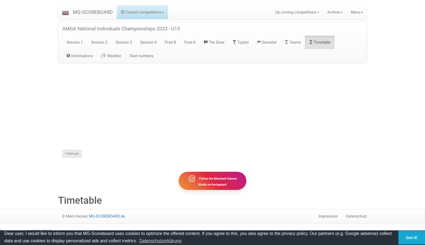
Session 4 (148, 42)
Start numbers (142, 56)
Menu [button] (357, 12)
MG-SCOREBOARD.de (107, 216)
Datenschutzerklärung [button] (160, 240)
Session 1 (74, 42)
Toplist (241, 42)
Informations (79, 56)
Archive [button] (335, 12)
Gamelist (267, 42)
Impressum (328, 216)
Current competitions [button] (142, 12)
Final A (190, 42)
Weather (111, 56)
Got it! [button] (411, 238)
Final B (170, 42)
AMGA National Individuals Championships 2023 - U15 (121, 28)
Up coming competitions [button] (297, 12)
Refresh (72, 154)
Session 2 (99, 42)
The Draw (214, 42)
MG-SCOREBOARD (93, 12)
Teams (293, 42)
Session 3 (123, 42)
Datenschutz (356, 216)
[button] (65, 12)
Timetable (320, 42)
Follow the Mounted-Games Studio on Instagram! (212, 180)
